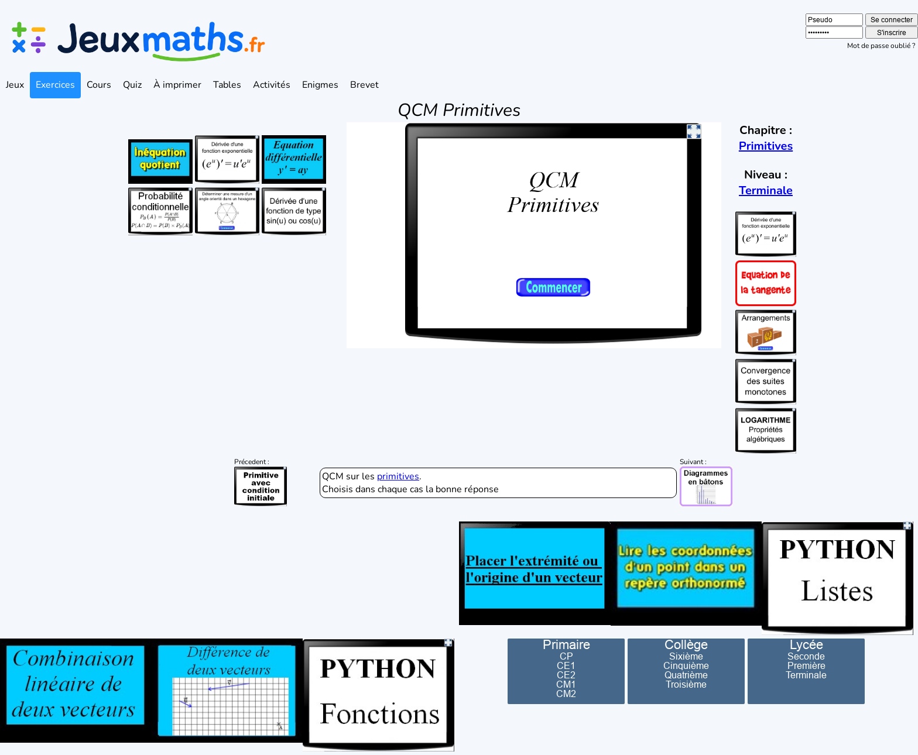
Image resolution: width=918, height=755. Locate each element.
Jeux (15, 84)
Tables (227, 84)
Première (806, 665)
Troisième (686, 684)
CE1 (566, 665)
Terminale (766, 190)
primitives (398, 476)
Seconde (806, 656)
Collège (686, 645)
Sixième (686, 656)
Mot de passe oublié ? (881, 45)
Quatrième (686, 675)
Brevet (364, 84)
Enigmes (320, 84)
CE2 (566, 675)
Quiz (132, 84)
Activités (271, 84)
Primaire (566, 645)
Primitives (766, 146)
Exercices (55, 84)
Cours (99, 84)
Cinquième (686, 665)
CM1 (566, 684)
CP (566, 656)
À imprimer (177, 84)
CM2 (566, 693)
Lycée (806, 645)
